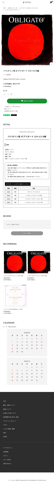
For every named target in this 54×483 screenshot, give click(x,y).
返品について (7, 409)
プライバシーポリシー (9, 421)
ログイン (5, 455)
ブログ (5, 425)
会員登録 (5, 451)
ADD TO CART (27, 101)
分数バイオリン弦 (12, 8)
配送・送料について (9, 405)
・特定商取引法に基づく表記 (10, 111)
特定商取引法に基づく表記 (11, 417)
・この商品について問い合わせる (11, 106)
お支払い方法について (9, 413)
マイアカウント (7, 447)
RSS (4, 432)
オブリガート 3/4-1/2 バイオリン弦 (28, 8)
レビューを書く (27, 233)
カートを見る (7, 459)
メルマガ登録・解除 (9, 429)
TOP (4, 8)
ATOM (5, 436)
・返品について (7, 108)
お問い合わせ (7, 463)
